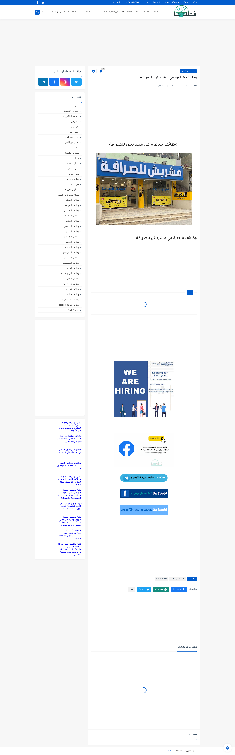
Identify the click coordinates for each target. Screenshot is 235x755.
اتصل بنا (156, 3)
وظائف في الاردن (50, 12)
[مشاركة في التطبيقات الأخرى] (131, 589)
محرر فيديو (74, 173)
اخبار (77, 105)
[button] (179, 589)
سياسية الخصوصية (172, 3)
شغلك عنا (116, 3)
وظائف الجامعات (71, 215)
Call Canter (73, 310)
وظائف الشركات (71, 236)
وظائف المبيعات (71, 247)
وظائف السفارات (71, 231)
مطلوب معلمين (72, 179)
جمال (76, 158)
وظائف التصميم (71, 210)
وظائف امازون (72, 268)
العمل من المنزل (71, 142)
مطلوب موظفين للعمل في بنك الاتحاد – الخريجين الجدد (69, 466)
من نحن (146, 3)
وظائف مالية (161, 579)
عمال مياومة (73, 163)
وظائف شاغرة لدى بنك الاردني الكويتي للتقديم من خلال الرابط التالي (69, 439)
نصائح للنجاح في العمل (68, 194)
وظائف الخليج (85, 12)
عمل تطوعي (73, 168)
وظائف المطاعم (151, 12)
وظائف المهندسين (70, 263)
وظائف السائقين (68, 12)
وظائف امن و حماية (70, 273)
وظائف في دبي (72, 289)
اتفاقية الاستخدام (131, 3)
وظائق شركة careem (69, 304)
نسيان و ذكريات (71, 189)
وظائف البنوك (72, 200)
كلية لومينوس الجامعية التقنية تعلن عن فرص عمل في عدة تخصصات (70, 506)
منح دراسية (73, 184)
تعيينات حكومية (134, 12)
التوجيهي (75, 126)
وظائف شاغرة (72, 278)
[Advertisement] (117, 43)
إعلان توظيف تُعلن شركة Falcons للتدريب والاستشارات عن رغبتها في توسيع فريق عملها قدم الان (70, 549)
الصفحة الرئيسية (191, 3)
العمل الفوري (100, 12)
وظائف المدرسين (71, 252)
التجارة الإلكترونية (70, 116)
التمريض (75, 121)
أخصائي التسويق (71, 111)
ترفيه (76, 147)
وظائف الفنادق (72, 242)
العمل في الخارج (117, 12)
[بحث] (37, 12)
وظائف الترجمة (72, 205)
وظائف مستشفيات (70, 299)
